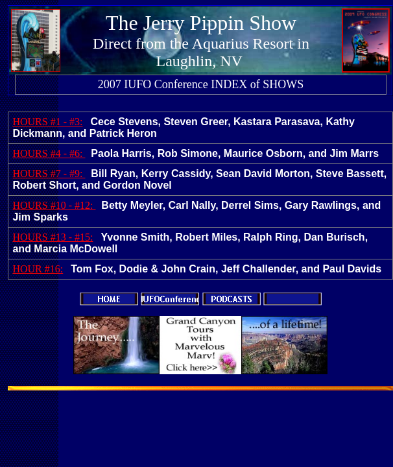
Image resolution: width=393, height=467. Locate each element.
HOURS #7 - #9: (48, 173)
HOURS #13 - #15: (52, 237)
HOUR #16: (37, 268)
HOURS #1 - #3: (47, 121)
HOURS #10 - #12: (53, 205)
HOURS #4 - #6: (48, 153)
